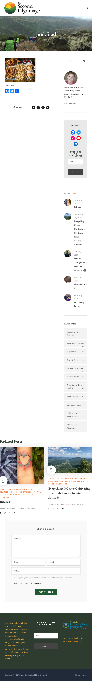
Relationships (7, 492)
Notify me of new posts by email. (27, 583)
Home (77, 675)
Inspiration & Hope (25, 489)
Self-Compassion (23, 492)
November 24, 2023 (76, 504)
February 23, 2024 (27, 508)
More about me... (71, 103)
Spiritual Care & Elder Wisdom (69, 481)
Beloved (77, 207)
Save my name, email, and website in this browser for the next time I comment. (43, 578)
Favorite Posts (7, 489)
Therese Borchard (8, 508)
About (85, 675)
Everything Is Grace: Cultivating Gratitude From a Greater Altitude (80, 233)
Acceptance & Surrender (60, 479)
